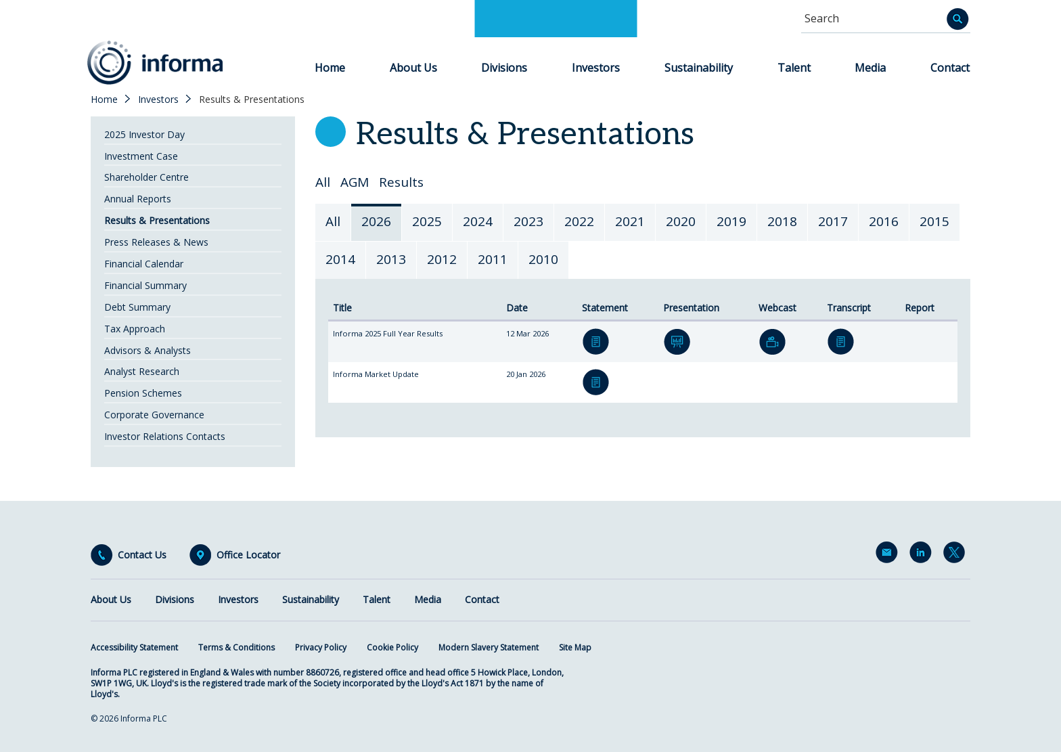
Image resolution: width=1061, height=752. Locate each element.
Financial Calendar (143, 263)
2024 (478, 221)
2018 (782, 221)
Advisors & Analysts (147, 350)
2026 (376, 221)
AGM (354, 182)
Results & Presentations (157, 220)
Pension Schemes (143, 392)
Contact (950, 67)
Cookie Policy (392, 647)
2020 (681, 221)
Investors (596, 67)
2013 (391, 259)
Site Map (575, 647)
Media (870, 67)
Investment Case (141, 156)
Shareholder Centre (146, 177)
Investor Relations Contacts (164, 436)
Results (401, 182)
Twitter (956, 555)
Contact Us (142, 555)
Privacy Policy (320, 647)
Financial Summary (145, 285)
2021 (630, 221)
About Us (413, 67)
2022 (579, 221)
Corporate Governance (154, 414)
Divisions (504, 67)
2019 (731, 221)
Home (330, 67)
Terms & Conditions (236, 647)
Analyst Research (141, 371)
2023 (528, 221)
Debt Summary (137, 307)
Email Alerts (889, 555)
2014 (340, 259)
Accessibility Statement (134, 647)
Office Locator (248, 555)
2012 (442, 259)
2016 (884, 221)
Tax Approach (134, 328)
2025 (427, 221)
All (322, 182)
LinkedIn (922, 555)
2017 (833, 221)
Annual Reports (137, 198)
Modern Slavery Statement (488, 647)
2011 (492, 259)
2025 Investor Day (144, 134)
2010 (543, 259)
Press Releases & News (156, 242)
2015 (934, 221)
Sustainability (698, 67)
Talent (794, 67)
